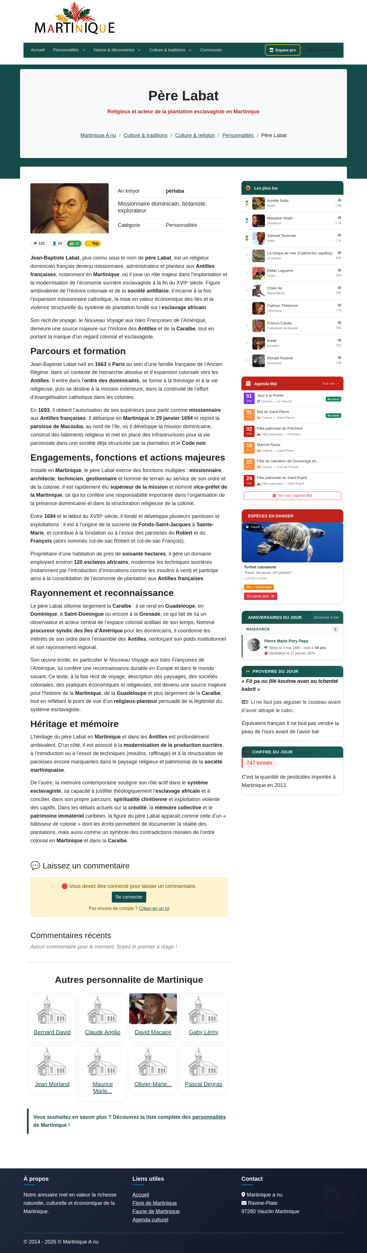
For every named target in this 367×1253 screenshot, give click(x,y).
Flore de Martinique (154, 1203)
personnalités (209, 1117)
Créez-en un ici (154, 908)
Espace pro (283, 50)
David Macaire (153, 1032)
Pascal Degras (203, 1084)
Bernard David (52, 1032)
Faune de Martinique (156, 1211)
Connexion (321, 50)
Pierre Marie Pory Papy (286, 641)
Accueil (37, 50)
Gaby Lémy (203, 1032)
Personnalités (69, 50)
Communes (211, 50)
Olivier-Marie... (153, 1084)
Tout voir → (330, 383)
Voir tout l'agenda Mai (292, 496)
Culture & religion (195, 135)
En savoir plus (260, 596)
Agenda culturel (150, 1220)
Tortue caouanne (260, 567)
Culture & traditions (170, 50)
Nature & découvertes (117, 50)
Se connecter (129, 897)
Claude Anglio (102, 1032)
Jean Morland (52, 1084)
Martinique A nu (98, 135)
